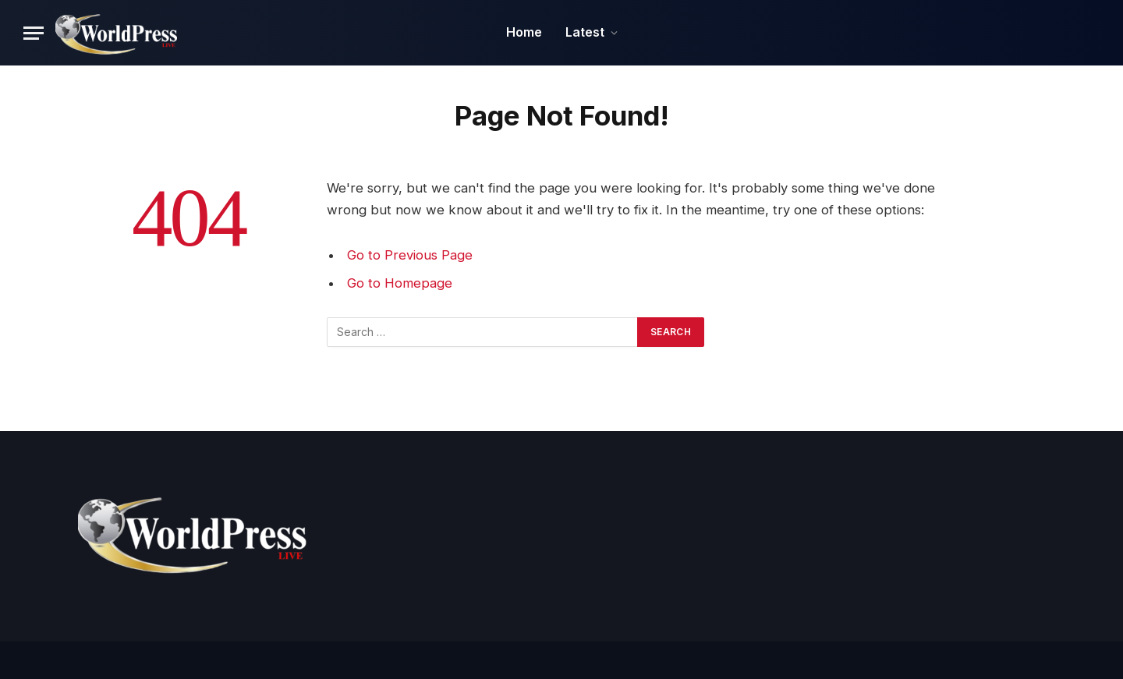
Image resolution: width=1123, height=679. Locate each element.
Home (524, 32)
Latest (584, 32)
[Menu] (33, 33)
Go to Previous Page (410, 255)
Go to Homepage (399, 283)
